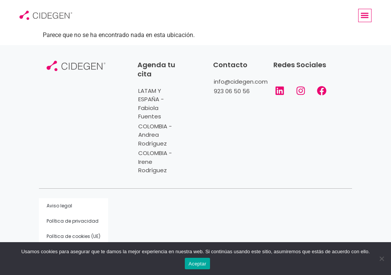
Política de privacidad (73, 221)
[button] (365, 15)
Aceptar (198, 264)
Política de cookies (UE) (73, 236)
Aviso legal (59, 205)
